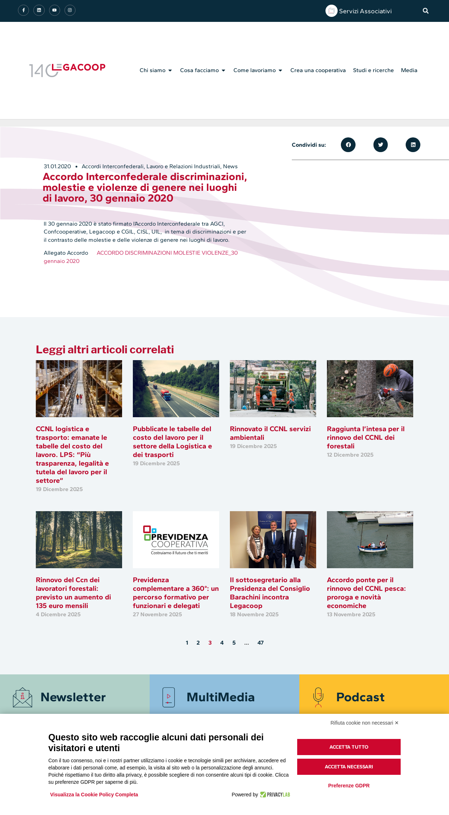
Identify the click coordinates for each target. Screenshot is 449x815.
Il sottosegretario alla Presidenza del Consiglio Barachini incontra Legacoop (270, 592)
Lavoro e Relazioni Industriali (183, 166)
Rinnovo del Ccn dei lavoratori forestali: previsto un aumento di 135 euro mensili (73, 592)
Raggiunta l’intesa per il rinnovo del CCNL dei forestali (366, 437)
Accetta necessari (349, 767)
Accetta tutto (348, 747)
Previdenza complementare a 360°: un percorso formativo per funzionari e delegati (176, 592)
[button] (425, 10)
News (230, 166)
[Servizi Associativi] (331, 11)
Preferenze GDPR (349, 785)
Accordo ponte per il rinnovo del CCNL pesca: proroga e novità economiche (366, 592)
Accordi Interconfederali (113, 166)
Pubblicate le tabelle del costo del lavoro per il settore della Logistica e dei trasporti (172, 441)
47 (260, 642)
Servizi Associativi (365, 11)
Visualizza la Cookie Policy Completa (94, 794)
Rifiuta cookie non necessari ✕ (364, 723)
